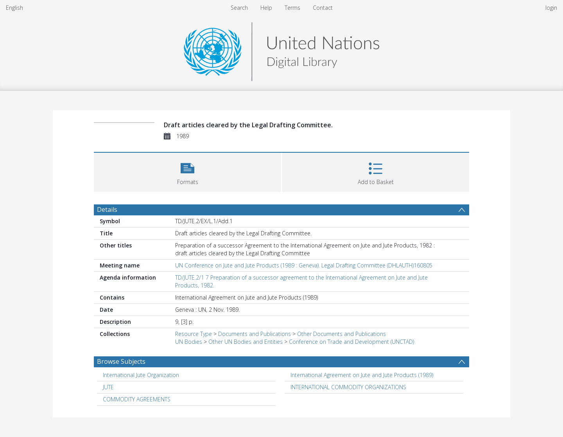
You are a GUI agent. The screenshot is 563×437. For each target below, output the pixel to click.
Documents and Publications (254, 334)
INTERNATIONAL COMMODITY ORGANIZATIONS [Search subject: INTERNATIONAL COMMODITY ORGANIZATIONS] (348, 387)
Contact (323, 7)
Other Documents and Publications (341, 334)
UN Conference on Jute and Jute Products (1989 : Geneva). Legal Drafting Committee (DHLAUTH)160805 (303, 265)
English (14, 7)
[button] (187, 171)
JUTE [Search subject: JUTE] (108, 387)
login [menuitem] (551, 7)
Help (266, 7)
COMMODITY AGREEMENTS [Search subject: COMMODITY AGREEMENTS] (136, 399)
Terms (292, 7)
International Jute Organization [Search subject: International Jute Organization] (141, 375)
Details (107, 209)
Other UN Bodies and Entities (245, 341)
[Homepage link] (281, 49)
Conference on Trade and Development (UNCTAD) (351, 341)
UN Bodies (188, 341)
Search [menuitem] (239, 7)
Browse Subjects (121, 361)
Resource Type (193, 334)
